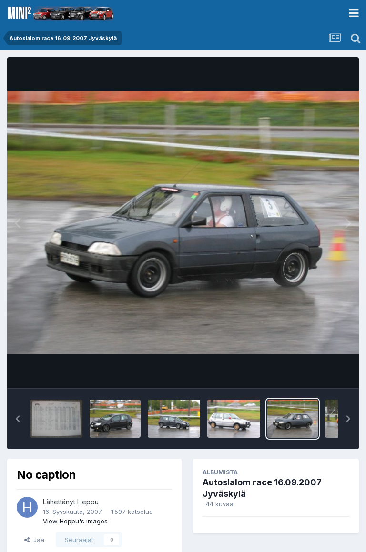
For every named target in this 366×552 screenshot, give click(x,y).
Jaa (34, 539)
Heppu (88, 502)
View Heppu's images (75, 521)
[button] (17, 418)
